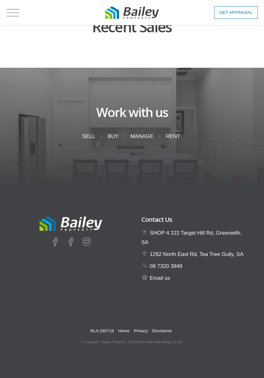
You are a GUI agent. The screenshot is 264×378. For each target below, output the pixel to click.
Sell (88, 136)
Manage (141, 136)
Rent (173, 136)
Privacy (141, 330)
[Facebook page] (56, 242)
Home (123, 330)
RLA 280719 (102, 330)
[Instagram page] (86, 242)
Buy (113, 136)
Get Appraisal (236, 12)
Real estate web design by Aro (159, 342)
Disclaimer (162, 330)
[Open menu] (12, 13)
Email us (160, 278)
